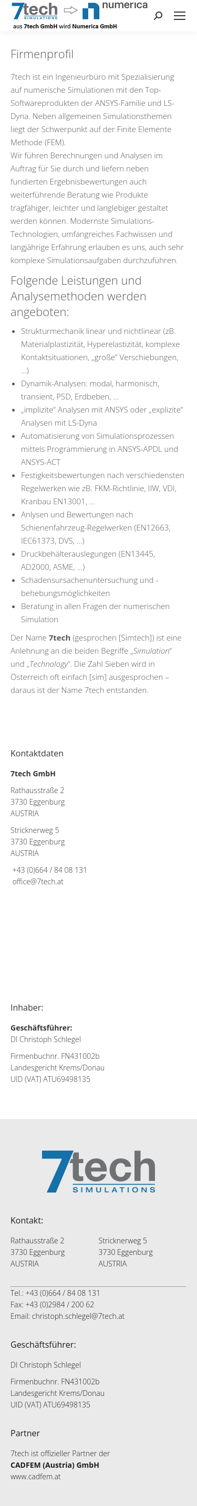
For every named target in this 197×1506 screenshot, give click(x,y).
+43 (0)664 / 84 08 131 (50, 870)
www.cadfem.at (36, 1476)
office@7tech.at (38, 881)
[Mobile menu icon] (179, 16)
